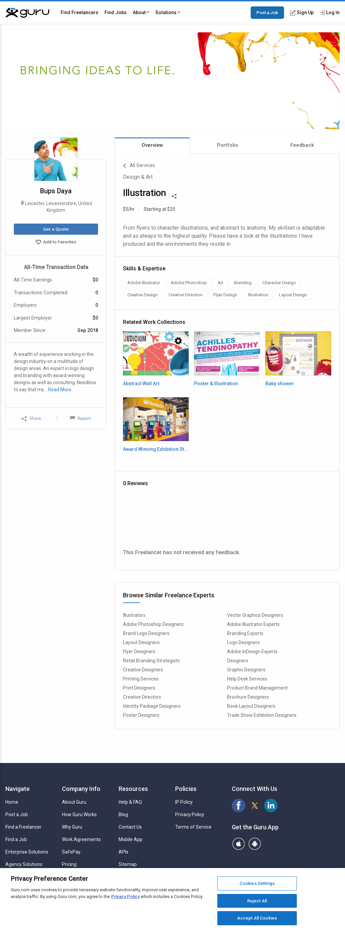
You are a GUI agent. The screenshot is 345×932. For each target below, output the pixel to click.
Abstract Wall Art (141, 383)
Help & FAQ (130, 802)
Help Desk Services (247, 678)
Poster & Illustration (216, 383)
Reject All (257, 900)
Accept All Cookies (257, 918)
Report (80, 418)
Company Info (81, 788)
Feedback (302, 145)
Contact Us (130, 827)
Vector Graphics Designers (255, 615)
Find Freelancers (79, 12)
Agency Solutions (23, 864)
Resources (133, 788)
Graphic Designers (246, 669)
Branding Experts (245, 633)
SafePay (71, 852)
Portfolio (227, 145)
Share (31, 418)
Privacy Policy (189, 814)
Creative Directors (142, 697)
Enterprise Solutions (26, 852)
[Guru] (27, 13)
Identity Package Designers (152, 706)
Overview (152, 145)
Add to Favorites (56, 243)
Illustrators (134, 615)
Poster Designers (141, 715)
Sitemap (128, 864)
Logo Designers (243, 642)
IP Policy (184, 802)
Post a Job (267, 12)
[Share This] (174, 195)
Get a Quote (55, 229)
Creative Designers (143, 669)
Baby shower (279, 383)
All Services (139, 166)
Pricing (69, 864)
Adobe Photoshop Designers (153, 624)
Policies (185, 788)
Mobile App (131, 839)
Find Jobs (115, 12)
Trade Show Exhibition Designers (261, 715)
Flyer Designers (139, 651)
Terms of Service (193, 827)
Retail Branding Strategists (151, 660)
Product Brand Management (257, 688)
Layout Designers (141, 642)
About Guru (74, 802)
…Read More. (58, 389)
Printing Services (141, 678)
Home (11, 802)
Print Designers (139, 688)
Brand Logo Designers (146, 633)
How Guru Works (79, 814)
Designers (237, 660)
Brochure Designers (248, 697)
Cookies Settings (257, 883)
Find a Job (16, 839)
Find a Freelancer (23, 827)
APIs (123, 852)
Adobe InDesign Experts (252, 651)
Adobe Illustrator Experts (253, 624)
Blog (123, 814)
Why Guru (72, 827)
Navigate (17, 788)
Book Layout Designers (251, 706)
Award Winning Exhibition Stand (156, 449)
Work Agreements (81, 839)
